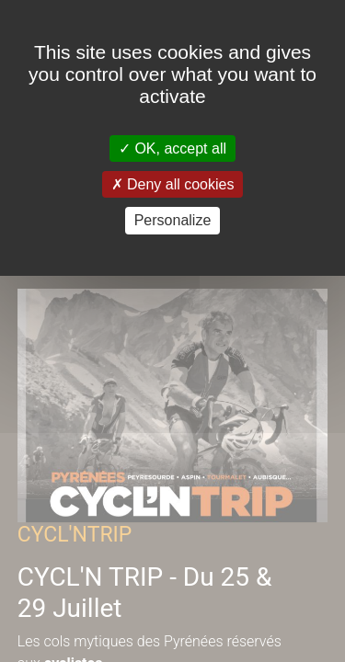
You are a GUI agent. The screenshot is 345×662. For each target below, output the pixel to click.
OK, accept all (172, 148)
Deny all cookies (173, 184)
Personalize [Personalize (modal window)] (173, 220)
